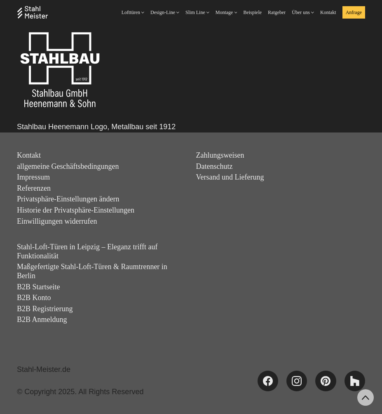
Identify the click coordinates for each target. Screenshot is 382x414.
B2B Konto (34, 297)
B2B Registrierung (45, 309)
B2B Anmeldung (42, 319)
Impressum (33, 177)
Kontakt (29, 155)
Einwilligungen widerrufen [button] (57, 221)
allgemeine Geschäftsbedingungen (68, 166)
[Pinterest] (325, 381)
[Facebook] (268, 381)
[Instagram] (296, 381)
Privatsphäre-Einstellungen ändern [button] (68, 199)
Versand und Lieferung (230, 177)
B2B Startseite (38, 287)
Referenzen (34, 188)
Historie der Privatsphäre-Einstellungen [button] (75, 210)
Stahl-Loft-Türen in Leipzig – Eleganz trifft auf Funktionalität (87, 251)
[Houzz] (355, 381)
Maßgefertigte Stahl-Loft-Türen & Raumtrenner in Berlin (92, 271)
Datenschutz (214, 166)
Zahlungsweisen (220, 155)
